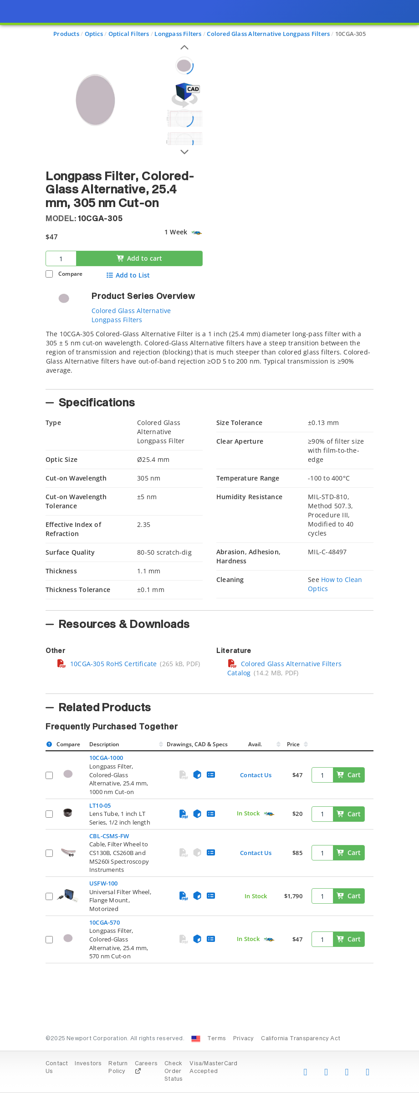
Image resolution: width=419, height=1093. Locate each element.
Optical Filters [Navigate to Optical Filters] (128, 34)
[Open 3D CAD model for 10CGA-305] (184, 95)
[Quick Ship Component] (196, 233)
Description (104, 744)
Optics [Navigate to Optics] (94, 34)
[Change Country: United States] (195, 1038)
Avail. (255, 744)
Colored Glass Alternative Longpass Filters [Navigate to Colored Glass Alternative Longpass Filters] (268, 34)
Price (293, 744)
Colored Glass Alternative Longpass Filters (131, 315)
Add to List (128, 275)
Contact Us (255, 775)
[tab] (209, 357)
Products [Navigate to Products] (66, 34)
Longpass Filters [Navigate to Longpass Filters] (177, 34)
